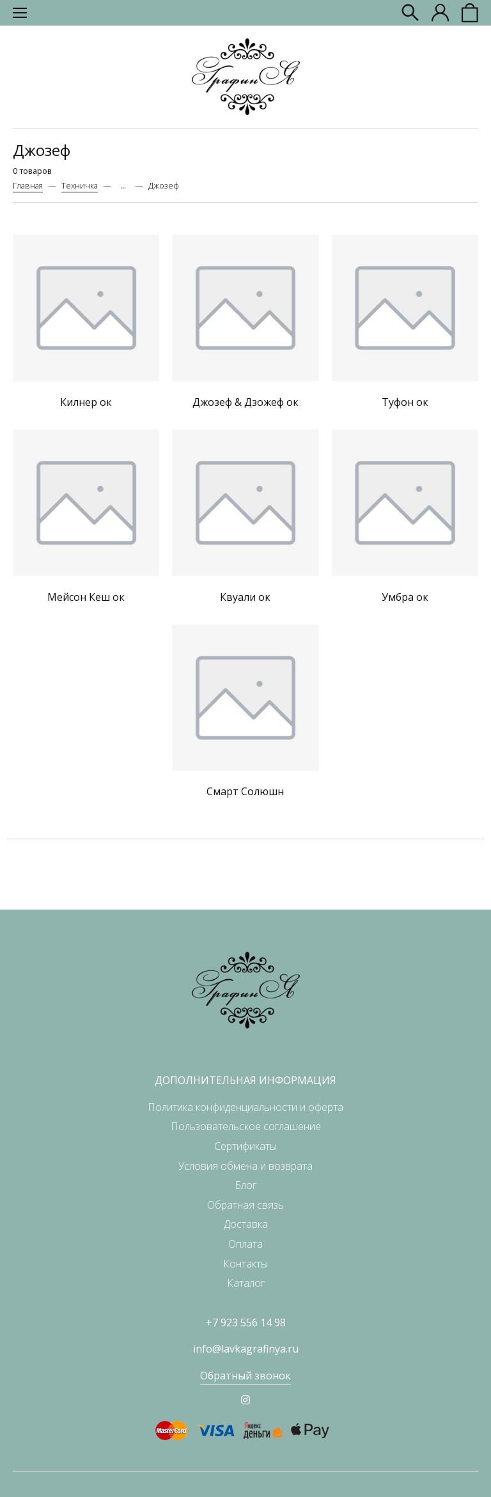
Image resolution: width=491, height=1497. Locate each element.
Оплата (245, 1244)
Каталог (246, 1283)
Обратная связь (245, 1205)
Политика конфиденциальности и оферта (245, 1107)
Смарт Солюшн (245, 791)
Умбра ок (405, 597)
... (123, 185)
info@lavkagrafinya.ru (246, 1349)
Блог (245, 1185)
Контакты (245, 1264)
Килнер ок (86, 402)
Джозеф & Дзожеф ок (245, 402)
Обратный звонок (245, 1376)
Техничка (79, 185)
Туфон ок (405, 402)
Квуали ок (245, 597)
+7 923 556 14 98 (246, 1322)
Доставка (246, 1224)
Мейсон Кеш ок (86, 597)
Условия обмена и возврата (245, 1166)
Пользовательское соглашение (246, 1126)
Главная (28, 185)
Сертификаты (245, 1146)
